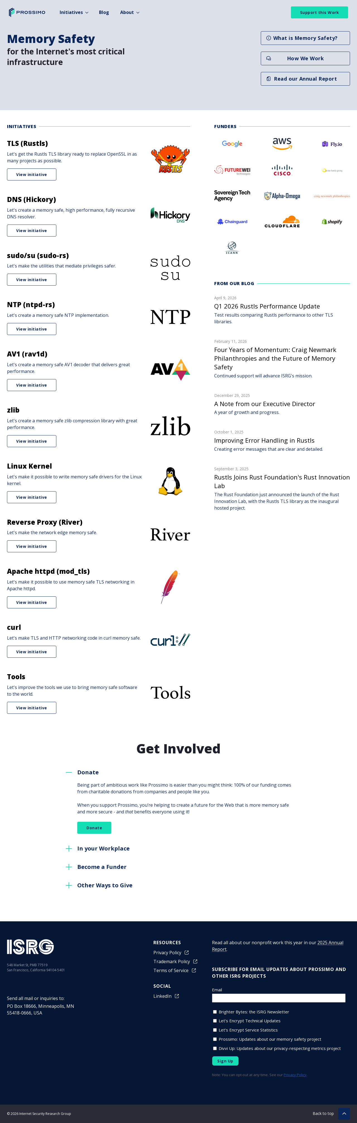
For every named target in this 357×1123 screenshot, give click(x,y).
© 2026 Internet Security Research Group (39, 1113)
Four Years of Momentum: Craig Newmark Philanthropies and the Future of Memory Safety (275, 358)
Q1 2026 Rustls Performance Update (267, 306)
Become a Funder (102, 867)
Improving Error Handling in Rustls (264, 440)
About (127, 12)
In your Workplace (103, 848)
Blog (104, 12)
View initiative (31, 174)
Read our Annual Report (301, 78)
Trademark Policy (175, 961)
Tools (16, 676)
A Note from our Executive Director (264, 403)
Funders (225, 126)
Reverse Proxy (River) (45, 522)
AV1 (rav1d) (27, 353)
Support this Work (319, 12)
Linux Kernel (29, 466)
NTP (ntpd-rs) (31, 304)
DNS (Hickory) (31, 199)
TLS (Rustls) (27, 143)
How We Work (295, 58)
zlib (13, 410)
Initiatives (71, 12)
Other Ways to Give (104, 885)
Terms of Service (175, 970)
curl (14, 627)
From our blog (234, 283)
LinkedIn (166, 996)
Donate (88, 772)
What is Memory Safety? (302, 38)
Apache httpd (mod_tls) (48, 571)
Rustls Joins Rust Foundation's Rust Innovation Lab (282, 481)
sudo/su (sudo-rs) (38, 255)
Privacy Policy (171, 953)
